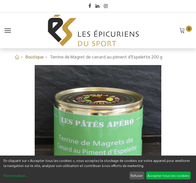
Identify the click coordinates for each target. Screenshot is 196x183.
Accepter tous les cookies (168, 175)
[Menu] (7, 30)
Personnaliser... (16, 175)
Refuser (137, 175)
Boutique (35, 56)
